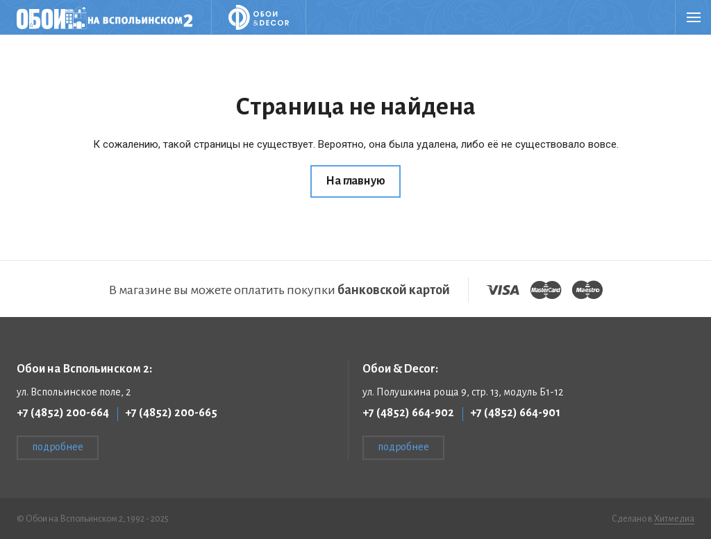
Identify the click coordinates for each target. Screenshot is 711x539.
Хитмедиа (674, 519)
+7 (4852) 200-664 (63, 413)
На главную (355, 181)
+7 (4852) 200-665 (171, 413)
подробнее (57, 446)
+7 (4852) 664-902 (408, 413)
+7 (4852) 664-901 (515, 413)
